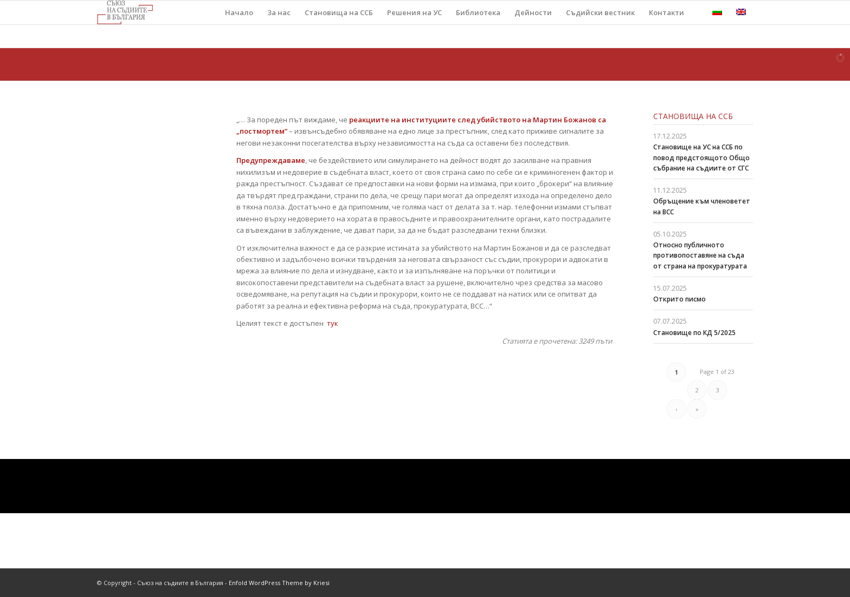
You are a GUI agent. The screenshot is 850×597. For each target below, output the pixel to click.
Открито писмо (679, 299)
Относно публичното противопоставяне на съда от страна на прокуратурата (700, 255)
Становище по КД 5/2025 (694, 332)
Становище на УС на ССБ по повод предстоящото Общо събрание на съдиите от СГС (701, 157)
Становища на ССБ (693, 116)
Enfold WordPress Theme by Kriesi (279, 583)
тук (332, 323)
